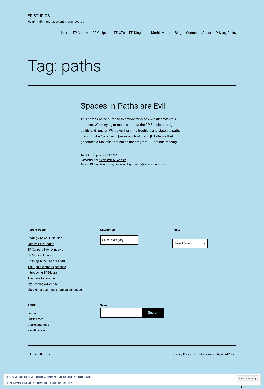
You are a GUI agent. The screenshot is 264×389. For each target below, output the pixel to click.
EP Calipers (101, 33)
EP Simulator (98, 164)
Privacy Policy (226, 33)
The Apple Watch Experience (47, 267)
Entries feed (36, 319)
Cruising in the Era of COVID (46, 261)
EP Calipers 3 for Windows (45, 249)
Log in (32, 313)
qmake (136, 164)
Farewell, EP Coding (41, 244)
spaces (149, 164)
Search (104, 305)
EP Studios (39, 15)
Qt (142, 164)
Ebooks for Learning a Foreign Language (55, 289)
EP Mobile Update (40, 255)
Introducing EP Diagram (43, 272)
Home (64, 33)
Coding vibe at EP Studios (45, 238)
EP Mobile (80, 33)
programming (123, 164)
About (206, 33)
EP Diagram (138, 33)
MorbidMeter (160, 33)
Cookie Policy (66, 383)
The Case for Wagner (42, 278)
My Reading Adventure (43, 284)
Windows (160, 164)
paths (110, 164)
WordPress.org (38, 330)
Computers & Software (112, 160)
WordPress (228, 354)
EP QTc (119, 33)
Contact (192, 33)
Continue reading (164, 142)
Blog (178, 33)
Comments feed (38, 324)
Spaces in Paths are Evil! (124, 106)
